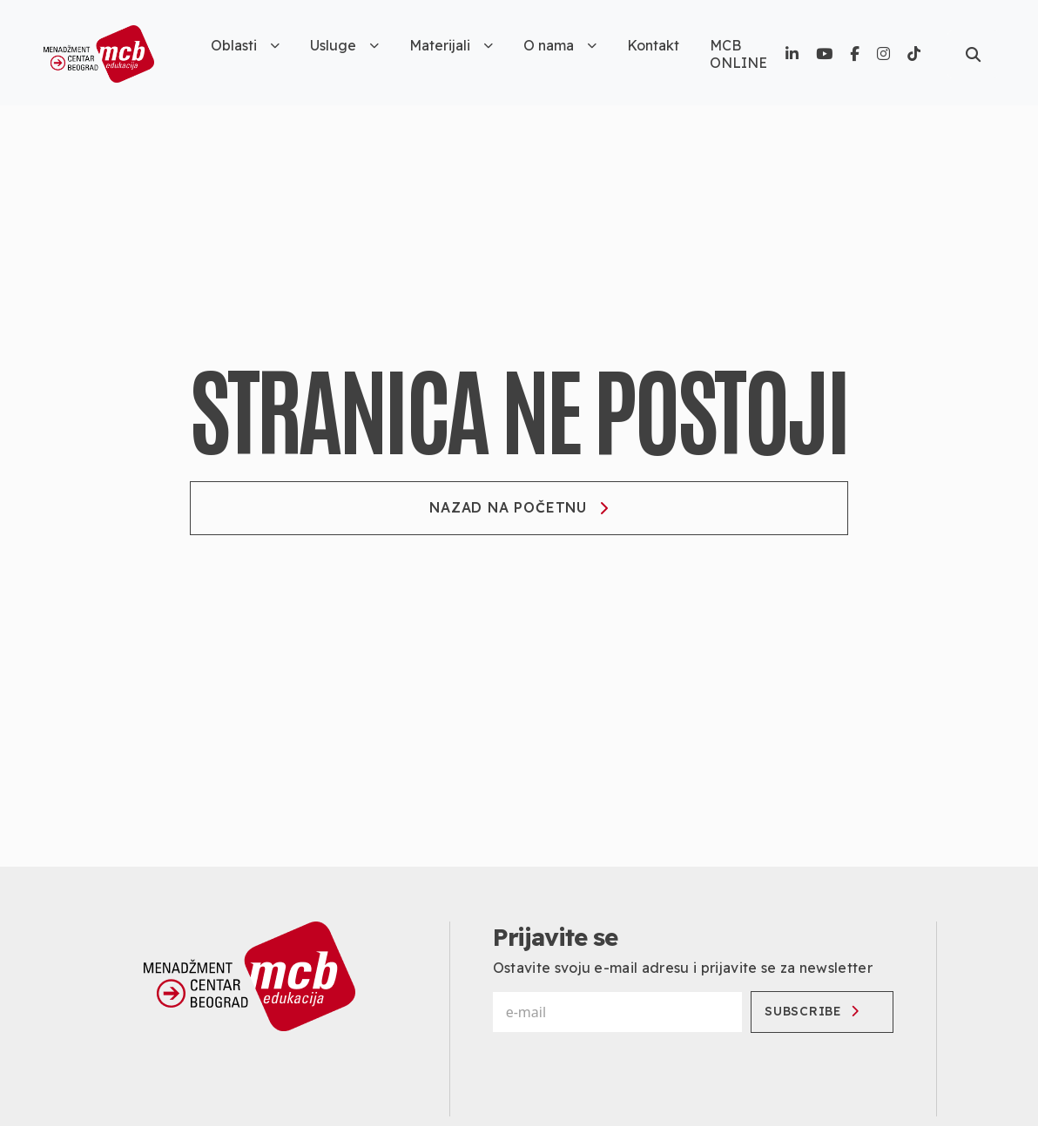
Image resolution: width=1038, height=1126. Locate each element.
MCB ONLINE (738, 54)
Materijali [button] (451, 45)
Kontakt (653, 45)
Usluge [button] (344, 45)
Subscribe (812, 1011)
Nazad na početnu (519, 507)
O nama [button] (560, 45)
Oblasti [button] (245, 45)
